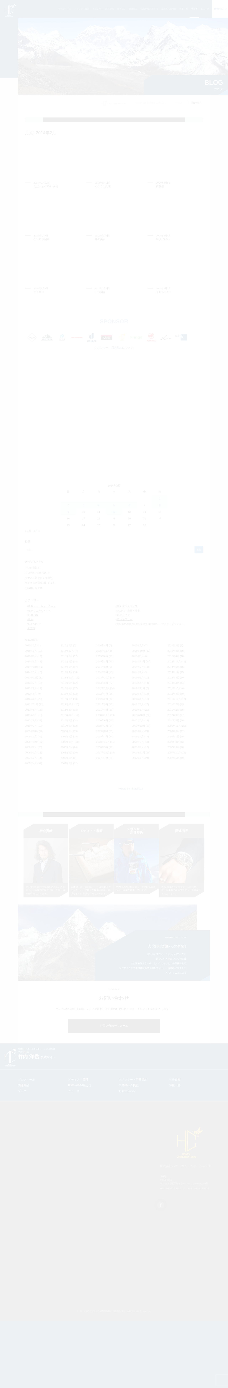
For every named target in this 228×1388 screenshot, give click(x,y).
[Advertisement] (114, 437)
